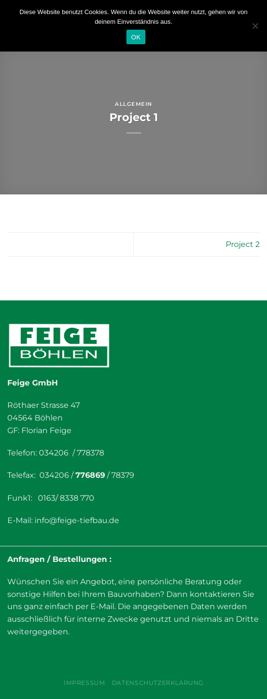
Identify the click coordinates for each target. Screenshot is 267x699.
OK (136, 37)
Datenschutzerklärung (157, 682)
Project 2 (243, 244)
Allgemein (133, 104)
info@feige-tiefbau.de (77, 520)
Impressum (85, 682)
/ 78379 (119, 475)
